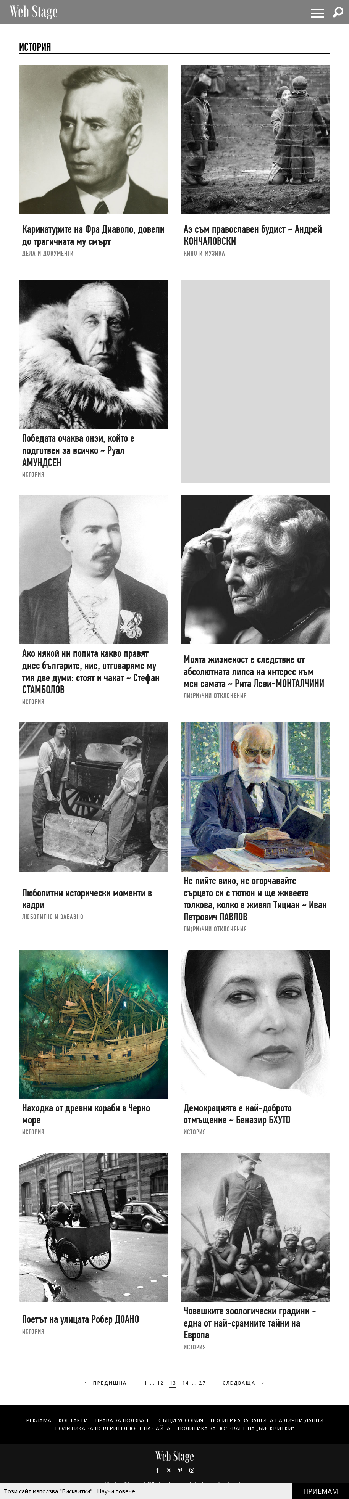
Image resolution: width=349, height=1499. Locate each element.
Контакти (73, 1420)
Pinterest (180, 1470)
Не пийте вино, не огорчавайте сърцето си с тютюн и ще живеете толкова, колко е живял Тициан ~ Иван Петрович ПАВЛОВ (255, 898)
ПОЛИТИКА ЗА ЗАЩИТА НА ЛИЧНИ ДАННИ (266, 1420)
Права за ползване (123, 1420)
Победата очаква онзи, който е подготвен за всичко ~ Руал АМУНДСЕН (78, 450)
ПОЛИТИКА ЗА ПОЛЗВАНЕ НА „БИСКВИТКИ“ (236, 1428)
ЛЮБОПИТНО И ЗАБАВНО (53, 917)
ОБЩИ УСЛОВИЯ (180, 1420)
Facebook (157, 1470)
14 (185, 1383)
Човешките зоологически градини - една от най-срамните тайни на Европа (250, 1322)
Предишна (105, 1383)
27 (202, 1383)
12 (160, 1383)
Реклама (38, 1420)
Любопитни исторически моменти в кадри (87, 898)
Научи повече (116, 1491)
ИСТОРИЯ (33, 474)
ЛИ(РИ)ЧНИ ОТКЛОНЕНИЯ (215, 696)
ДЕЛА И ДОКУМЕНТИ (48, 253)
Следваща (244, 1383)
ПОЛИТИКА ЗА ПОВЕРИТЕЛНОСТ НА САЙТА (112, 1428)
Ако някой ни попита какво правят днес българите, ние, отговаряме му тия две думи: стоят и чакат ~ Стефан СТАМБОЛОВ (91, 671)
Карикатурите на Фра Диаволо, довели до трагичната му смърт (93, 235)
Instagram (191, 1470)
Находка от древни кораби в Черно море (86, 1114)
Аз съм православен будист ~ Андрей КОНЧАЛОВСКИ (253, 235)
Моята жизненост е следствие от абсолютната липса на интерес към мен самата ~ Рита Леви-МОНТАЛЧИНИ (254, 671)
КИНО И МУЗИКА (204, 253)
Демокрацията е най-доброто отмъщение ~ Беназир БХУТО (238, 1114)
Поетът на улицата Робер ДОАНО (80, 1319)
